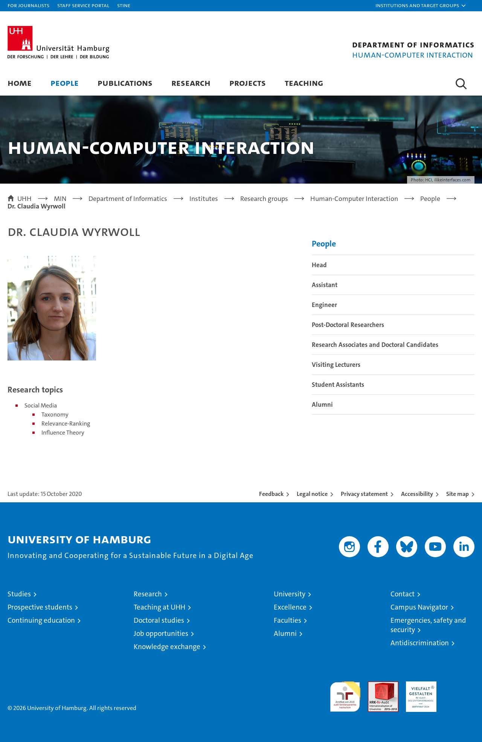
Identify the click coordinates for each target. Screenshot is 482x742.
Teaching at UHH (159, 607)
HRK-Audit (419, 685)
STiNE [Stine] (123, 5)
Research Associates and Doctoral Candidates (375, 345)
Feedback (271, 494)
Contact (402, 594)
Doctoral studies (159, 620)
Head (319, 265)
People (64, 82)
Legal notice (312, 494)
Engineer (324, 305)
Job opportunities (161, 633)
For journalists (28, 5)
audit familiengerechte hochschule (345, 693)
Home (20, 82)
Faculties (287, 620)
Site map (457, 494)
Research (190, 82)
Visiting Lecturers (336, 364)
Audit (375, 685)
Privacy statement (364, 494)
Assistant (324, 285)
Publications (125, 82)
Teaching (304, 82)
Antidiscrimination (419, 643)
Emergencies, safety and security (428, 625)
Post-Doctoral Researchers (348, 325)
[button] (421, 5)
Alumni (322, 404)
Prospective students (40, 607)
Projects (247, 82)
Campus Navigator (419, 607)
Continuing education (41, 620)
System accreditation (459, 689)
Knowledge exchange (167, 646)
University (289, 594)
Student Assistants (338, 384)
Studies (19, 594)
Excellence (290, 607)
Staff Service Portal (83, 5)
